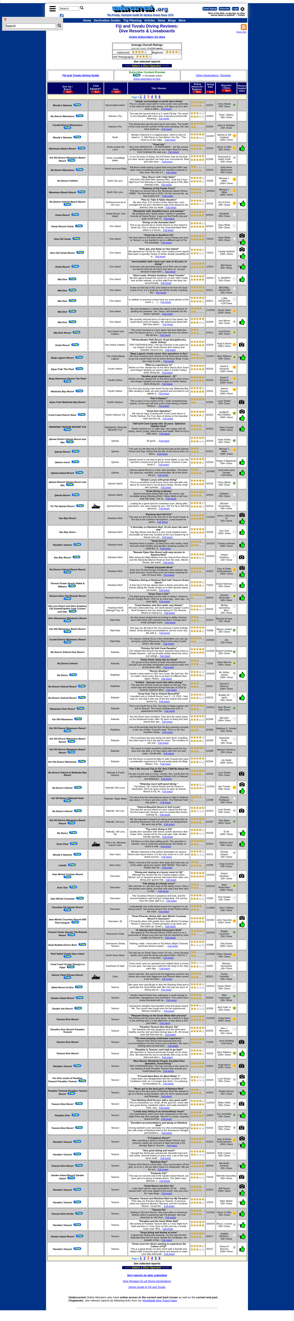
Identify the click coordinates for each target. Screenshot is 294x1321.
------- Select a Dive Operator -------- (126, 65)
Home (87, 20)
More (182, 20)
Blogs (172, 20)
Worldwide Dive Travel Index (159, 1300)
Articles (149, 20)
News (162, 20)
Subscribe (224, 9)
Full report (166, 109)
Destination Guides (107, 20)
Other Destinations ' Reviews (213, 75)
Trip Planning (132, 20)
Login (235, 9)
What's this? (241, 32)
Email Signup (209, 9)
